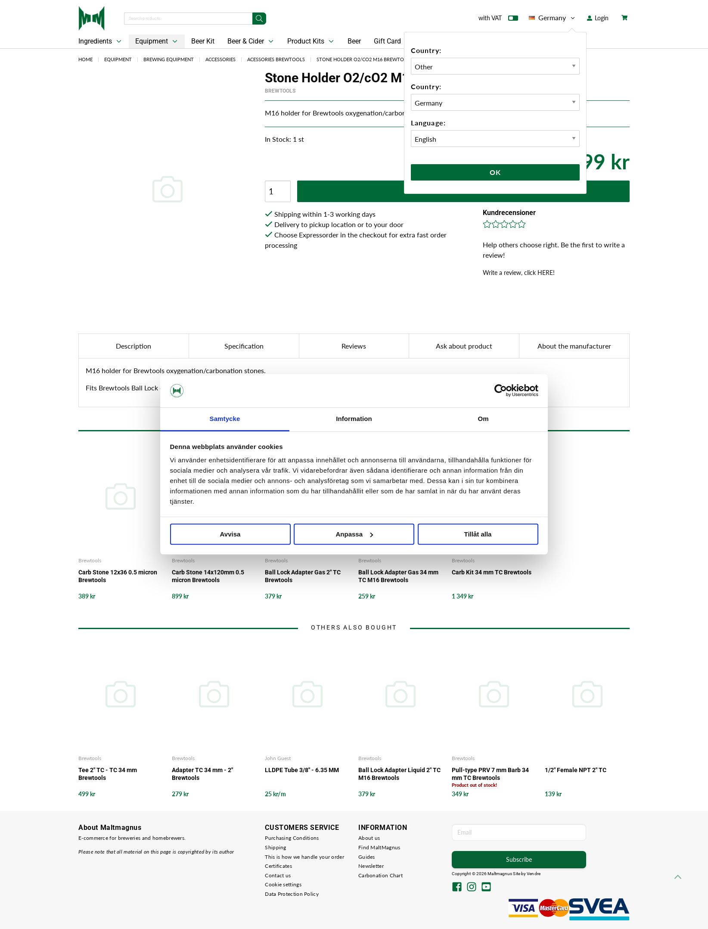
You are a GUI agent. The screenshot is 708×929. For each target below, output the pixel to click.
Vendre (533, 873)
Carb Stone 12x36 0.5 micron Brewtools (117, 576)
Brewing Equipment (168, 59)
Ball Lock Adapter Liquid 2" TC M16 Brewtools (399, 774)
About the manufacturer (574, 346)
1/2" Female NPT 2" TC (575, 770)
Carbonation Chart (380, 875)
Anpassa (354, 534)
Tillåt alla (478, 534)
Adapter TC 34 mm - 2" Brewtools (202, 774)
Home (85, 59)
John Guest (278, 758)
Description (133, 346)
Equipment (157, 41)
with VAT (498, 19)
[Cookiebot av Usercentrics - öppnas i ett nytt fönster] (500, 390)
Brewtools (280, 91)
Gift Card (387, 41)
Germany (552, 17)
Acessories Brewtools (276, 59)
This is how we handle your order (304, 857)
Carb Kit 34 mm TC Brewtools (491, 572)
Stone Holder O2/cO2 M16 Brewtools (365, 59)
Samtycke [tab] (225, 418)
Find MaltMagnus (379, 847)
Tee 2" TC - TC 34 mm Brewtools (107, 774)
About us (369, 838)
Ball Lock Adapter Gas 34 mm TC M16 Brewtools (398, 576)
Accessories (220, 59)
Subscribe (519, 859)
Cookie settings (283, 884)
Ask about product (464, 346)
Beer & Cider (251, 41)
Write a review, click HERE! (519, 272)
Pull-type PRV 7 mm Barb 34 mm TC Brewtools (490, 774)
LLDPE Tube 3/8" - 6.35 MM (302, 770)
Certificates (278, 866)
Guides (366, 857)
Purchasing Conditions (292, 838)
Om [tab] (483, 418)
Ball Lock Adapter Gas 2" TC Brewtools (303, 576)
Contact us (278, 875)
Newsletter (371, 866)
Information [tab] (354, 418)
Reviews (354, 346)
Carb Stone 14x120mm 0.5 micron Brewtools (208, 576)
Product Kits (311, 41)
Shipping (275, 847)
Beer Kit (202, 41)
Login (598, 18)
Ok (495, 172)
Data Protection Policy (292, 894)
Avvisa (230, 534)
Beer (354, 41)
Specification (244, 346)
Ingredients (100, 41)
